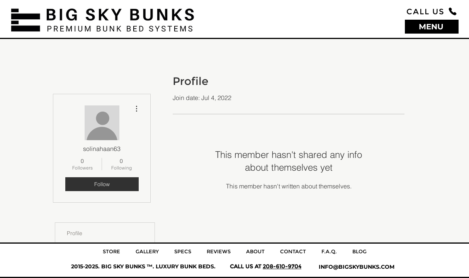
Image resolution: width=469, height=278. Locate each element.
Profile (74, 233)
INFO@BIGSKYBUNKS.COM (356, 266)
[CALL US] (432, 11)
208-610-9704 (282, 266)
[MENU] (432, 27)
